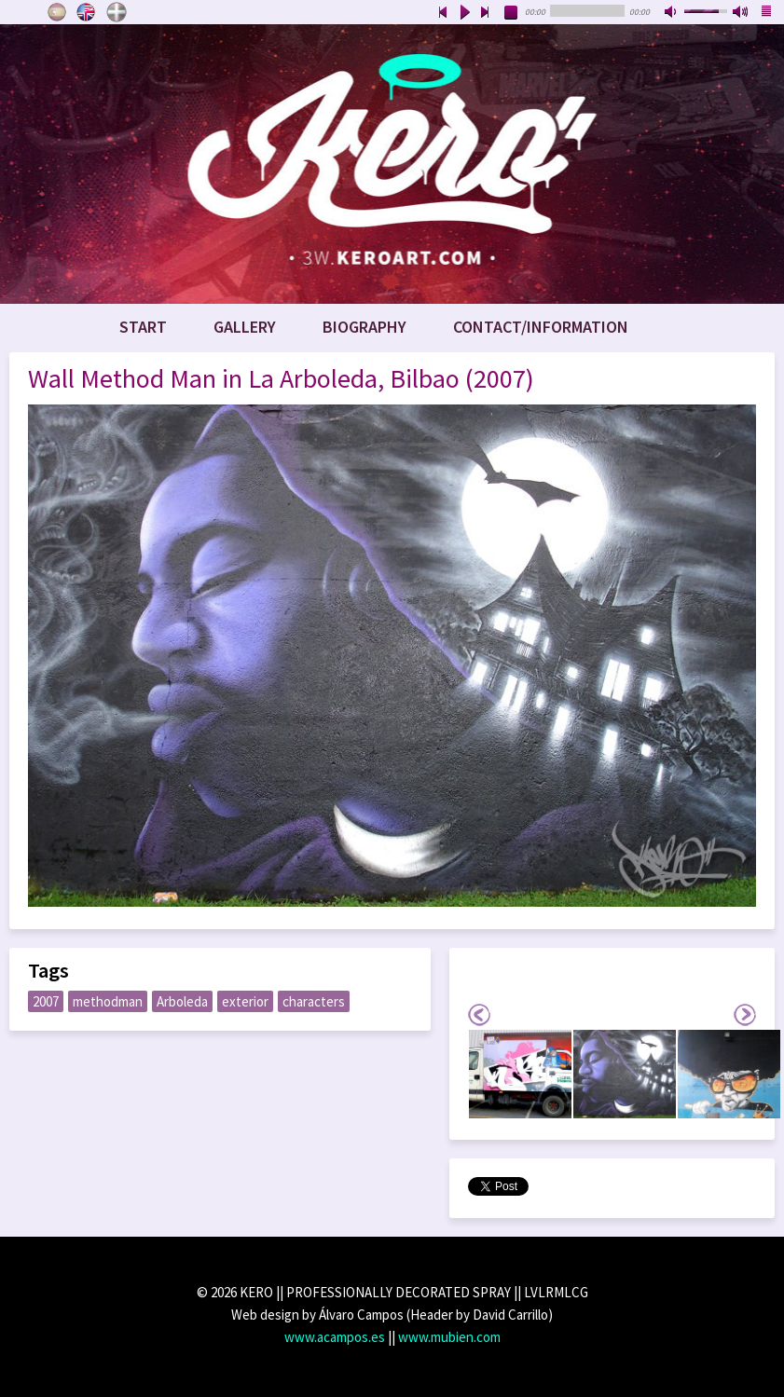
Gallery (244, 326)
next (485, 13)
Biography (364, 326)
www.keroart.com (392, 164)
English (86, 12)
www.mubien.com (449, 1337)
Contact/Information (540, 326)
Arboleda (182, 1001)
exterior (245, 1001)
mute (672, 13)
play (464, 13)
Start (143, 326)
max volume (741, 13)
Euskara (116, 12)
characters (313, 1001)
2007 (46, 1001)
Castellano (57, 12)
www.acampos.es (334, 1337)
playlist (767, 13)
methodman (108, 1001)
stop (511, 13)
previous (442, 13)
